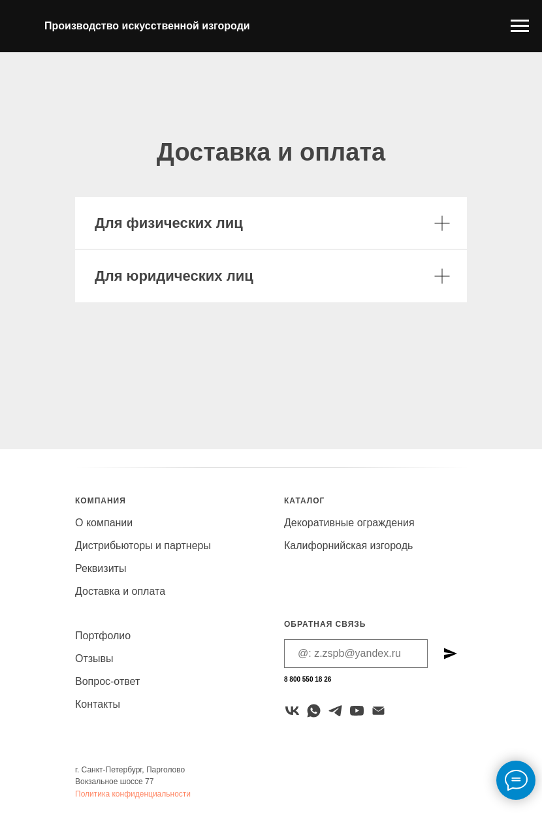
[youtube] (357, 711)
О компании (104, 522)
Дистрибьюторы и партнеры (143, 545)
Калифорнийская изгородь (348, 545)
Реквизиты (100, 568)
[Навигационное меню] (520, 26)
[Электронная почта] (378, 711)
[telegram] (335, 711)
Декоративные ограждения (349, 522)
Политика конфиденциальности (133, 794)
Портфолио (103, 635)
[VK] (292, 711)
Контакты (97, 704)
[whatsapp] (314, 711)
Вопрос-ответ (107, 681)
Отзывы (94, 658)
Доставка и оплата (120, 591)
